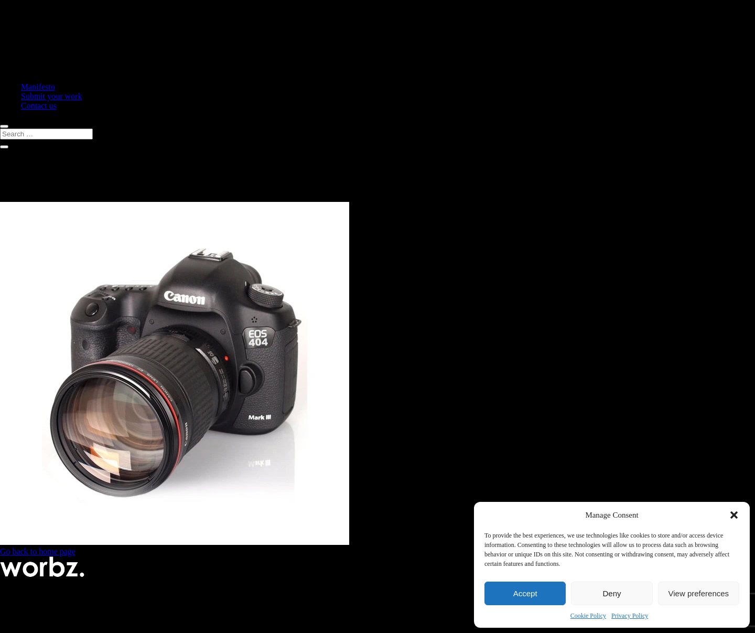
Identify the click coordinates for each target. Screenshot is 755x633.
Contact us (39, 105)
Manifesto (38, 86)
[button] (734, 515)
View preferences (698, 593)
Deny (611, 593)
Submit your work (51, 96)
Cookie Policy (588, 615)
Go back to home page (38, 551)
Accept (525, 593)
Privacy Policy (629, 615)
